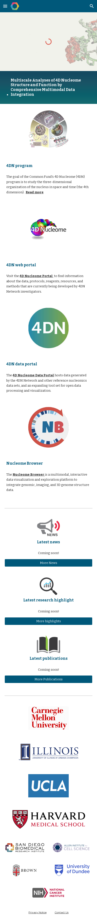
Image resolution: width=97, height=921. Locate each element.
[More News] (48, 563)
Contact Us (62, 912)
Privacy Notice (37, 912)
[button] (5, 6)
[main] (48, 87)
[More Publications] (48, 679)
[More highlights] (48, 621)
